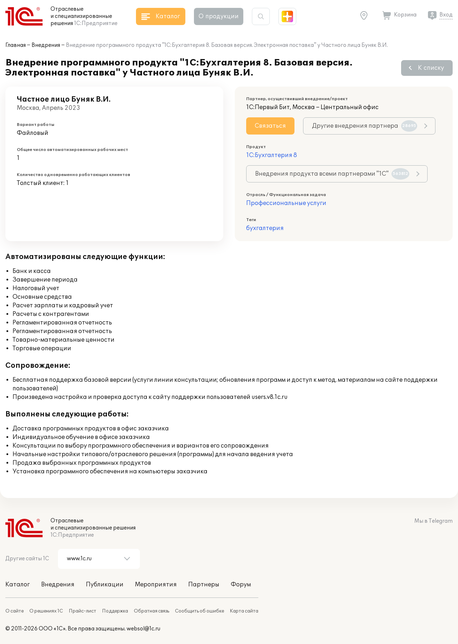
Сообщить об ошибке (199, 611)
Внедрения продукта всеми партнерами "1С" (332, 174)
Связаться (270, 126)
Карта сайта (244, 611)
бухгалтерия (265, 228)
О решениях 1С (46, 611)
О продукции (219, 16)
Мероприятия (156, 584)
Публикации (104, 584)
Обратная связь (151, 611)
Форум (241, 584)
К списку (431, 68)
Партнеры (203, 584)
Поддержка (115, 611)
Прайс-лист (82, 611)
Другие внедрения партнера (364, 126)
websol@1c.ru (143, 629)
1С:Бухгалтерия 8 (271, 155)
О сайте (14, 611)
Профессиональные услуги (286, 203)
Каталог (17, 584)
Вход (446, 15)
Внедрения (45, 45)
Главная (15, 45)
